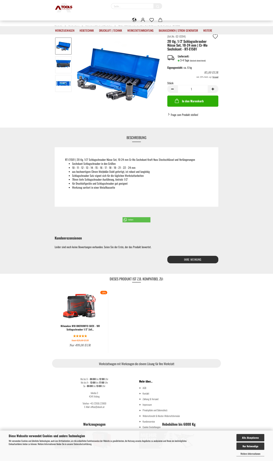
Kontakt (146, 393)
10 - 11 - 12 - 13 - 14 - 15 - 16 (87, 168)
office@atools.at (97, 407)
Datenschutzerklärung (83, 444)
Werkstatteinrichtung (140, 30)
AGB (144, 388)
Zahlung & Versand (150, 399)
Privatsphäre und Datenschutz (155, 410)
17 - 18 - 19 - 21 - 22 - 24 (118, 168)
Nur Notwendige (250, 446)
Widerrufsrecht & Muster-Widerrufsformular (161, 416)
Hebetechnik (87, 30)
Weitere (207, 30)
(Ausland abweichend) (198, 60)
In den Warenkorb (189, 101)
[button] (136, 219)
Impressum (147, 404)
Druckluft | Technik (110, 30)
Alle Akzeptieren (250, 437)
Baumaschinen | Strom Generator (178, 30)
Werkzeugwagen (64, 30)
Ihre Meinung (192, 259)
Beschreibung (136, 137)
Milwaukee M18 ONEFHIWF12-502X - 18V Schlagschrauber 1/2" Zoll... (80, 327)
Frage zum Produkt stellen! (184, 115)
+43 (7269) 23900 (98, 403)
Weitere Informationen (250, 453)
